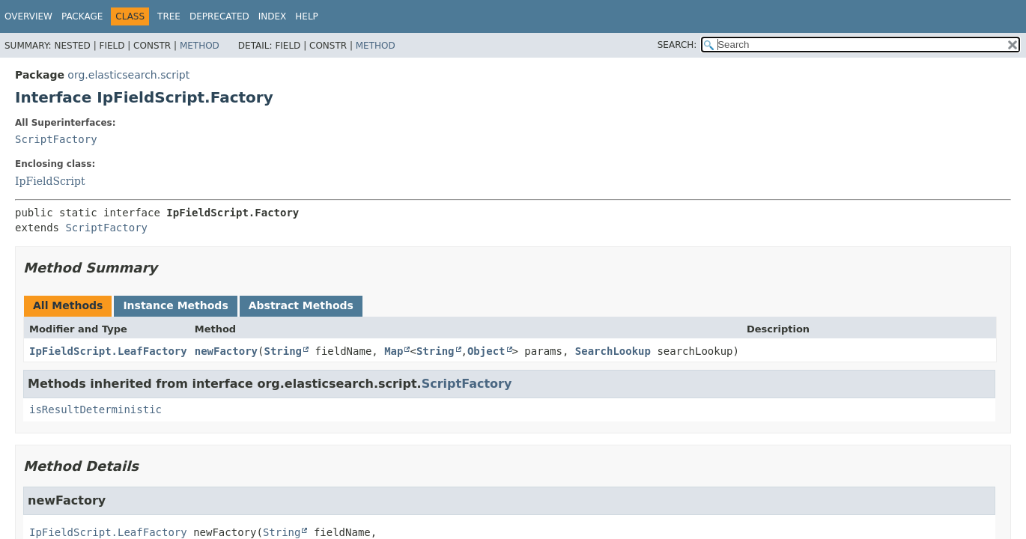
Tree (168, 16)
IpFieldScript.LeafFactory (108, 351)
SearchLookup (613, 351)
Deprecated (219, 16)
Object (486, 351)
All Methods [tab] (68, 305)
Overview (28, 16)
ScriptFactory (56, 139)
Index (272, 16)
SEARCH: (677, 45)
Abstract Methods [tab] (301, 305)
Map (393, 351)
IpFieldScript (50, 181)
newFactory (226, 351)
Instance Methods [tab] (175, 305)
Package (82, 16)
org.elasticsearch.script (128, 75)
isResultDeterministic (95, 409)
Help (306, 16)
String (283, 351)
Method (199, 45)
